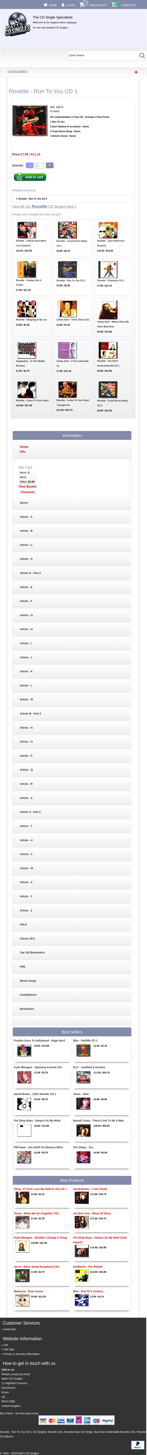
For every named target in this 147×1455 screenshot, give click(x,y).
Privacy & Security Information (22, 1353)
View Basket (98, 5)
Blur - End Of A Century (88, 1291)
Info (6, 1345)
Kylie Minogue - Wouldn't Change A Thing (40, 1237)
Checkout (128, 5)
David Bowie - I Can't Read (90, 1188)
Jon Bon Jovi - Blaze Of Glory (92, 1213)
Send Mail (9, 1329)
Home (53, 5)
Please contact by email (16, 1374)
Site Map (9, 1349)
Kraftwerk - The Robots (88, 1266)
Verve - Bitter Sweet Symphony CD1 (36, 1266)
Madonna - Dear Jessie (28, 1291)
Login (71, 5)
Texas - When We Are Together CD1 (36, 1213)
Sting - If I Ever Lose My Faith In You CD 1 (40, 1188)
